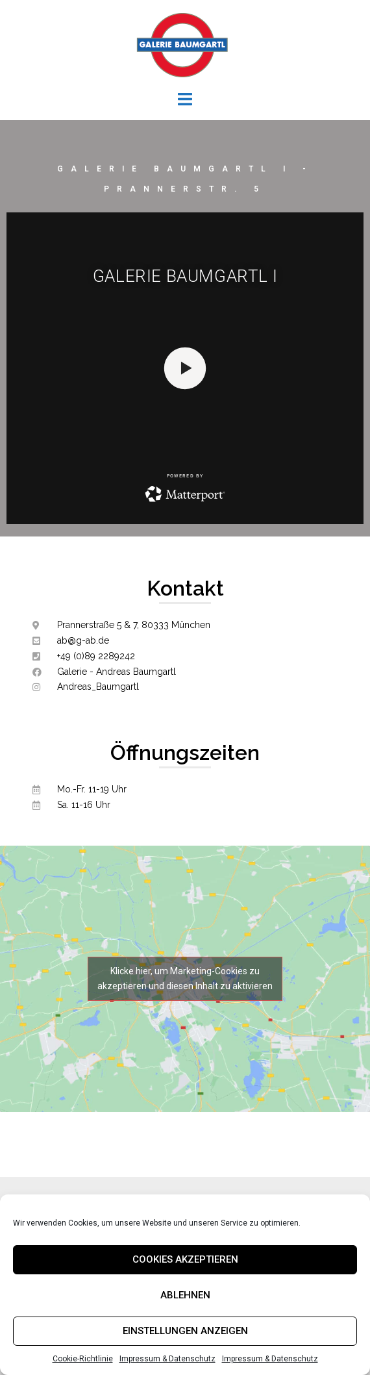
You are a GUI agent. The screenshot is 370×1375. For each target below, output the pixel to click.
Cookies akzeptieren (185, 1259)
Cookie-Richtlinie (83, 1358)
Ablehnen (185, 1295)
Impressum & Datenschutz (167, 1358)
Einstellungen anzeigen (185, 1331)
